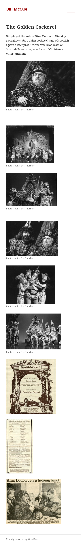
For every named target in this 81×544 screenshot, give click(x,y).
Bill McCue (16, 9)
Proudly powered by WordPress (22, 539)
